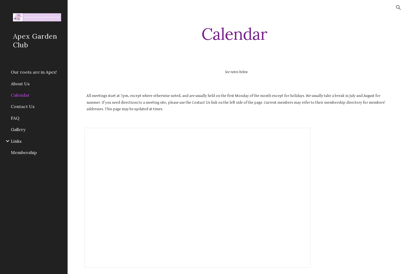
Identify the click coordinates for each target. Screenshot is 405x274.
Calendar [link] (20, 95)
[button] (398, 7)
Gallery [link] (18, 129)
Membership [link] (24, 152)
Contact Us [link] (23, 106)
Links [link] (16, 141)
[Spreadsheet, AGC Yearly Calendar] (197, 198)
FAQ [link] (15, 118)
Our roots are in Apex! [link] (34, 72)
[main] (236, 34)
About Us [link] (20, 83)
